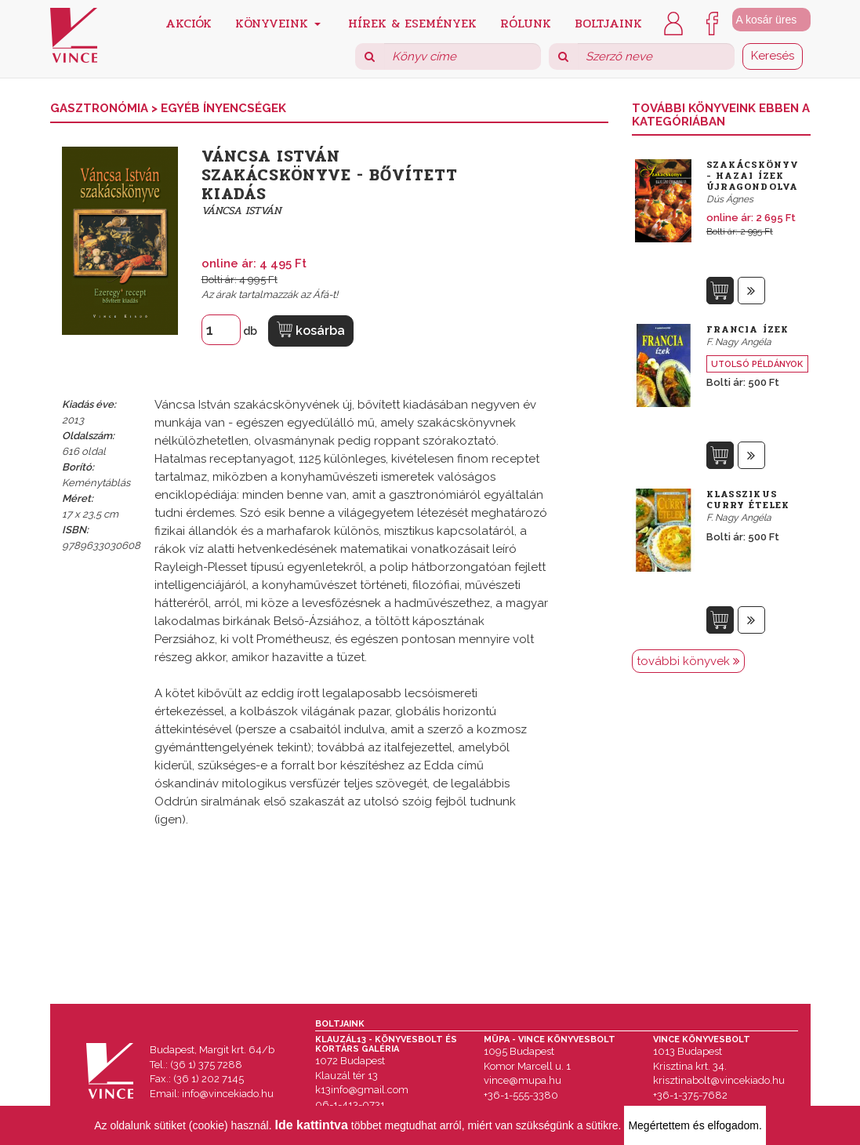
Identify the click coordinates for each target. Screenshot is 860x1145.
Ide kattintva (311, 1125)
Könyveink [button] (278, 22)
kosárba (311, 330)
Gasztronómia (100, 108)
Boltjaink (608, 22)
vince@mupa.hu (522, 1080)
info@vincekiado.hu (228, 1094)
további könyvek (688, 661)
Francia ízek (747, 329)
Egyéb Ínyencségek (223, 108)
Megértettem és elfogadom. (694, 1125)
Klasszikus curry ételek (747, 499)
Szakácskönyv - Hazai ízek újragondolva (752, 176)
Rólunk (525, 22)
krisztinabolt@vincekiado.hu (719, 1080)
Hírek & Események (412, 22)
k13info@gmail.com (361, 1090)
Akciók (188, 22)
